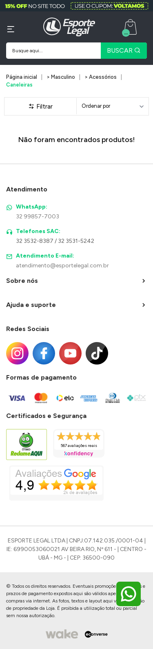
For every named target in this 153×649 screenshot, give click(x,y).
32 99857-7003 (37, 216)
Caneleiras (19, 85)
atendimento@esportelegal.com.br (62, 265)
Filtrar (40, 106)
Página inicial (21, 77)
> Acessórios (100, 77)
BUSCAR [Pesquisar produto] (124, 50)
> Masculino (61, 77)
